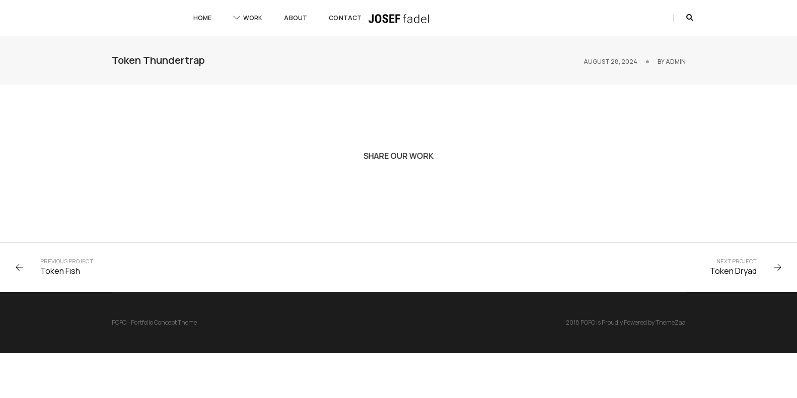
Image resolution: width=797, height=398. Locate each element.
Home (202, 18)
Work (247, 18)
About (295, 18)
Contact (345, 18)
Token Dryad (733, 270)
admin (676, 61)
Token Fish (60, 270)
